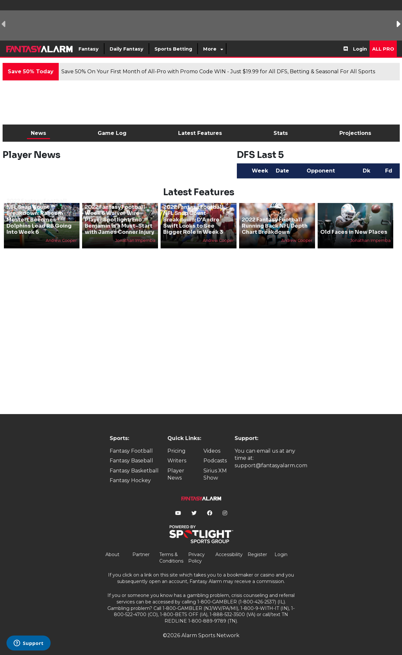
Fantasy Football (131, 451)
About (112, 554)
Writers (176, 461)
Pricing (176, 451)
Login (360, 49)
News (38, 133)
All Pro (383, 49)
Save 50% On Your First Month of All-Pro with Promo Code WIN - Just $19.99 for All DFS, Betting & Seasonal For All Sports (218, 71)
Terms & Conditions (171, 558)
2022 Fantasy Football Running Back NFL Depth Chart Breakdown (275, 225)
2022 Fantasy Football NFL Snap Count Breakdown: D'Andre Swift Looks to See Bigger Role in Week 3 (193, 219)
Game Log (112, 133)
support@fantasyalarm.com (271, 465)
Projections (355, 133)
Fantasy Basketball (134, 471)
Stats (281, 133)
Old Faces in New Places (353, 232)
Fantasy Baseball (131, 461)
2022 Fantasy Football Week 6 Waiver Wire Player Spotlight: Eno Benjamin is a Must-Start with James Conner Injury (119, 219)
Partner (141, 554)
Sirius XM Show (215, 474)
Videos (211, 451)
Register (257, 554)
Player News (175, 474)
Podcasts (215, 461)
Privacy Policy (196, 558)
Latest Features (200, 133)
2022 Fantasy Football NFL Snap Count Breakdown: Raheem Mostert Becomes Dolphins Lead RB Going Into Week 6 (39, 216)
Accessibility (229, 554)
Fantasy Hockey (130, 480)
